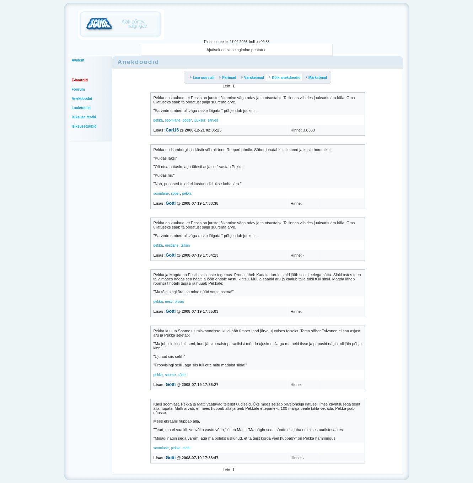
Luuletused (81, 108)
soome (170, 375)
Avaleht (78, 60)
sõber (175, 193)
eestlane (171, 245)
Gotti (171, 203)
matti (186, 448)
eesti (168, 302)
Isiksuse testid (84, 117)
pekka (158, 120)
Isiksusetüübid (84, 126)
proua (179, 302)
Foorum (78, 89)
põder (187, 120)
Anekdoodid (82, 99)
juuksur (199, 120)
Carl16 (172, 130)
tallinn (185, 245)
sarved (213, 120)
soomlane (172, 120)
